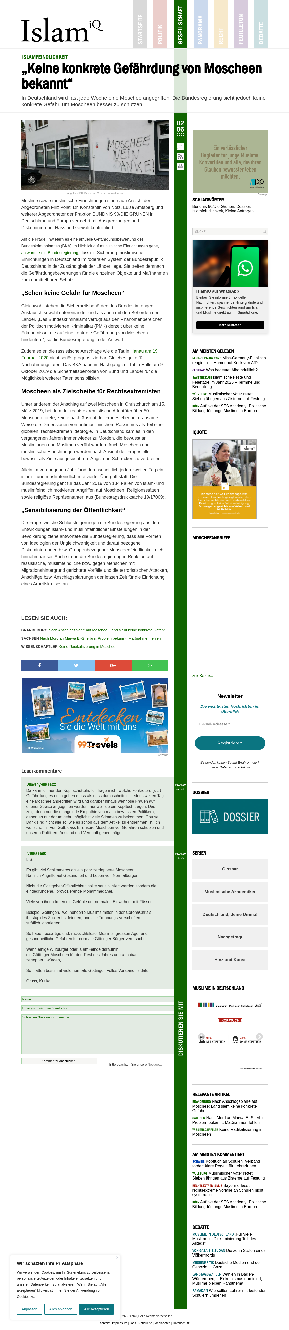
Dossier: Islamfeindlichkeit (221, 208)
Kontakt (104, 1323)
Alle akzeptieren (96, 1309)
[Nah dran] (117, 1257)
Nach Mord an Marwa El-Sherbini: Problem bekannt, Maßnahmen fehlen (91, 638)
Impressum (119, 1323)
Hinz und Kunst (230, 959)
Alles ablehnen (60, 1309)
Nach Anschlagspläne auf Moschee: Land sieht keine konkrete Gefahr (93, 630)
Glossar (230, 869)
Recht (221, 24)
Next (257, 1035)
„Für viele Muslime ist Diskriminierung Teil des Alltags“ (224, 1238)
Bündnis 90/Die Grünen (213, 206)
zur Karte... (202, 676)
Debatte (261, 24)
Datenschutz (181, 1323)
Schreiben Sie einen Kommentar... (97, 1034)
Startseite (140, 24)
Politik (160, 24)
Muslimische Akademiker (230, 891)
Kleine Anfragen (239, 211)
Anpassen (29, 1309)
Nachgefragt (230, 937)
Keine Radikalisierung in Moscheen (69, 646)
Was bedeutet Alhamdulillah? (225, 370)
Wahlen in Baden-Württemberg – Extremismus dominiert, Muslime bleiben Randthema (227, 1278)
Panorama (201, 24)
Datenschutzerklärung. (236, 767)
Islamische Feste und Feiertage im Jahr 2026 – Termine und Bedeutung (226, 382)
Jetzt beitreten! (230, 325)
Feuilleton (241, 24)
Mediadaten (163, 1323)
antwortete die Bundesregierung (49, 253)
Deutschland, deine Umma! (229, 914)
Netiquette (155, 1064)
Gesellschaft (180, 24)
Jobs (133, 1323)
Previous (199, 1035)
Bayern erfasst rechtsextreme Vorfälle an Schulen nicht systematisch (227, 1190)
